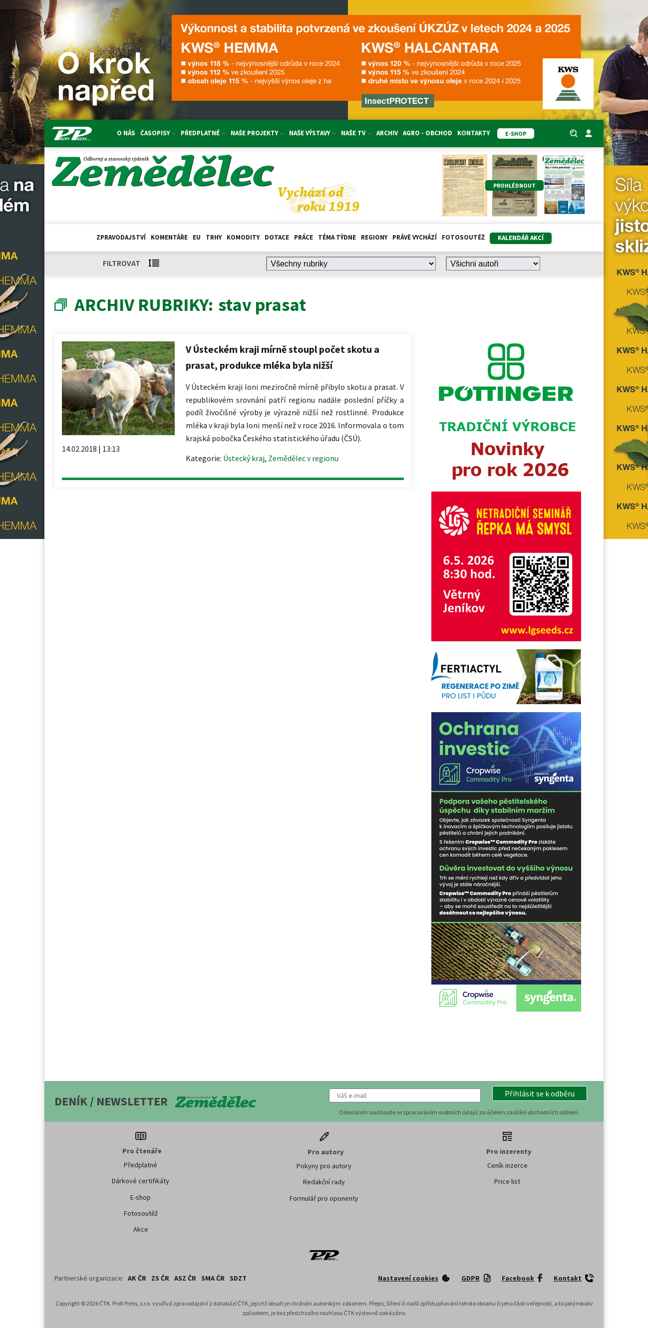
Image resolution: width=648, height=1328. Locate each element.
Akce (140, 1229)
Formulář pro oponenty (324, 1198)
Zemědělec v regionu (303, 458)
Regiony (374, 237)
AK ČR (137, 1278)
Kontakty (473, 133)
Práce (303, 237)
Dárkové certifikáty (140, 1180)
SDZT (238, 1278)
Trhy (214, 237)
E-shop (140, 1197)
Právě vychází (414, 237)
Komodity (243, 237)
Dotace (277, 237)
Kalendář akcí (521, 238)
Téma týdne (337, 237)
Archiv (387, 133)
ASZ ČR (185, 1278)
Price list (507, 1181)
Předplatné (203, 133)
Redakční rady (324, 1181)
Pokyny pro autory (324, 1165)
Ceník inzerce (507, 1165)
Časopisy (158, 133)
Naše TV (356, 133)
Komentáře (169, 237)
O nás (126, 133)
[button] (539, 1093)
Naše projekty (257, 133)
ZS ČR (160, 1278)
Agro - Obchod (427, 133)
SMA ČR (213, 1278)
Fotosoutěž (463, 237)
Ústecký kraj (244, 458)
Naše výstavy (312, 133)
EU (197, 237)
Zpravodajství (121, 237)
